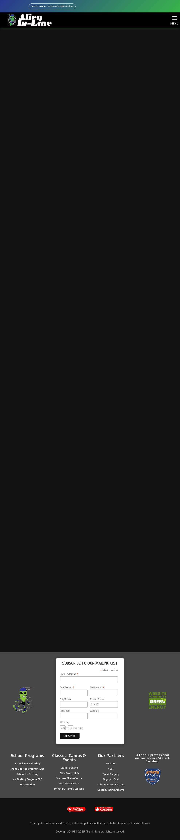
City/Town (65, 698)
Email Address (69, 674)
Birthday (64, 722)
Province (65, 710)
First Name (67, 687)
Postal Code (97, 698)
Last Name (97, 687)
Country (94, 710)
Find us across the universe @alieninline (52, 6)
